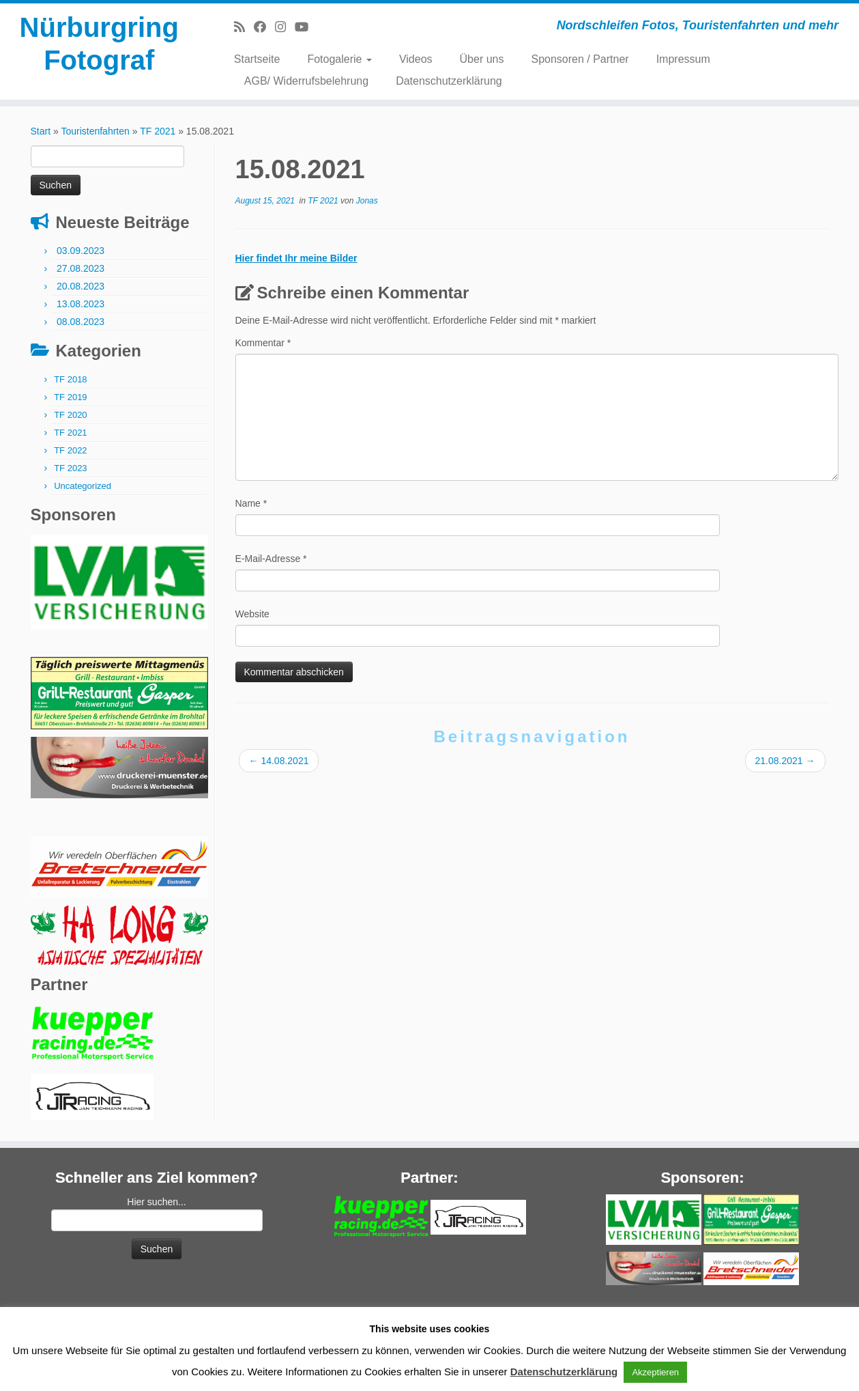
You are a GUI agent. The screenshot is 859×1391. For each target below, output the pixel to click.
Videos (416, 59)
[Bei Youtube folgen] (306, 27)
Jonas (367, 201)
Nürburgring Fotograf (99, 43)
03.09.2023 (80, 250)
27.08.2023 (80, 268)
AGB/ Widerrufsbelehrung (306, 81)
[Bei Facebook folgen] (264, 27)
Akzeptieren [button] (655, 1372)
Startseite (257, 59)
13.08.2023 (80, 303)
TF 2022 (70, 450)
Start (41, 131)
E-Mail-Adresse (271, 558)
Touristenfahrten (95, 131)
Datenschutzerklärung (449, 81)
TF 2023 (70, 468)
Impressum (683, 59)
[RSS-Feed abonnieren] (244, 27)
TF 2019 (70, 397)
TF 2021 (157, 131)
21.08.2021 (785, 760)
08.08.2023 (80, 321)
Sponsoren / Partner (579, 59)
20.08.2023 (80, 286)
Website (252, 613)
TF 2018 (70, 379)
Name (251, 503)
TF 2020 (70, 415)
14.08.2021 (279, 760)
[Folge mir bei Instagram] (285, 27)
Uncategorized (82, 486)
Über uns (482, 59)
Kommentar (263, 342)
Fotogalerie (339, 59)
